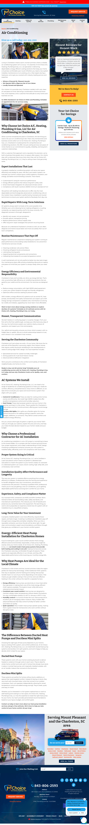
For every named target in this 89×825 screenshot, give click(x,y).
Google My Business (80, 782)
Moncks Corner (64, 755)
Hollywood (80, 751)
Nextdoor (71, 782)
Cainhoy (61, 749)
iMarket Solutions (35, 820)
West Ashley (71, 759)
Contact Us (69, 95)
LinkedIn (76, 782)
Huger (51, 753)
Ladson (54, 755)
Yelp (85, 782)
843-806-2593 (44, 12)
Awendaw (53, 749)
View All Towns (66, 763)
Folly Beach (53, 751)
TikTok (73, 787)
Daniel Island (78, 749)
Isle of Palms (59, 753)
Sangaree (67, 757)
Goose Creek (63, 751)
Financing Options (78, 15)
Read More (63, 2)
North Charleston (57, 757)
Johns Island (80, 753)
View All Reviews (68, 78)
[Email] (57, 771)
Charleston (69, 749)
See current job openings (49, 6)
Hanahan (72, 751)
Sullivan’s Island (77, 757)
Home (4, 29)
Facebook (62, 782)
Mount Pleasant (76, 755)
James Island (69, 753)
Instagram (67, 782)
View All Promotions (68, 144)
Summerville (61, 759)
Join (69, 771)
